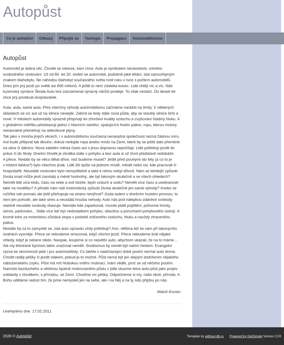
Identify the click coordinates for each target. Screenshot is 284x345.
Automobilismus (148, 38)
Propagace (116, 38)
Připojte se (69, 38)
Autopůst (32, 12)
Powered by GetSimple (246, 336)
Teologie (92, 38)
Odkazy (46, 38)
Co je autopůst (19, 38)
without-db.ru (214, 336)
